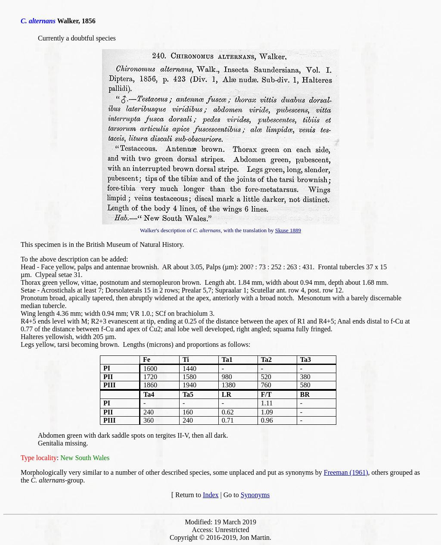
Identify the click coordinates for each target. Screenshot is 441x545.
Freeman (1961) (346, 472)
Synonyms (255, 494)
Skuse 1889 (288, 230)
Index (210, 494)
